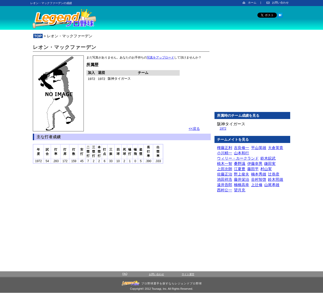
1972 (223, 128)
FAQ (124, 274)
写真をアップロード (160, 57)
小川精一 (224, 153)
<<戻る (194, 129)
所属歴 (92, 65)
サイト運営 (188, 274)
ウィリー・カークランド (238, 158)
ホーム (252, 2)
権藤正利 (224, 147)
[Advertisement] (252, 75)
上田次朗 (224, 169)
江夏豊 (239, 169)
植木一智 (224, 163)
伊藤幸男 (254, 163)
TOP (38, 36)
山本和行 (241, 153)
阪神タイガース (231, 124)
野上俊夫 (241, 174)
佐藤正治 (224, 174)
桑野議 (239, 163)
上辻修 (256, 185)
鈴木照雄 (275, 179)
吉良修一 (241, 147)
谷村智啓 (258, 179)
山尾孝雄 (271, 185)
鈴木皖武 (268, 158)
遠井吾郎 (224, 185)
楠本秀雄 (258, 174)
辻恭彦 (273, 174)
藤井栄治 (241, 179)
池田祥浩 (224, 179)
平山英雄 (258, 147)
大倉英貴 (275, 147)
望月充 (239, 190)
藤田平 (253, 169)
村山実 (266, 169)
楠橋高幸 (241, 185)
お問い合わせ (280, 2)
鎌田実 (270, 163)
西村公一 (224, 190)
